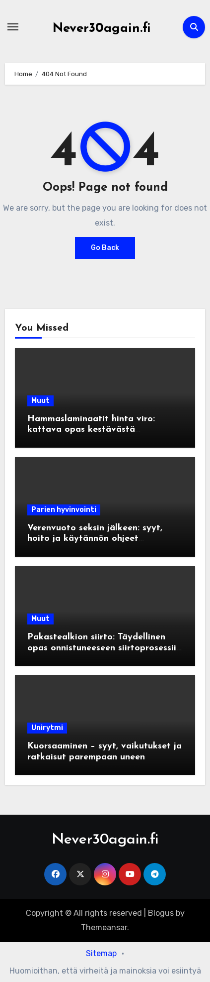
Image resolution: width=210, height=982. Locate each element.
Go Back (105, 248)
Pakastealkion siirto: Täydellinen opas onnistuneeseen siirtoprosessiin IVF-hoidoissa (104, 647)
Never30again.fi (102, 28)
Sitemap (101, 953)
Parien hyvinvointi (63, 509)
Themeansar (104, 927)
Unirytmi (47, 728)
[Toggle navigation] (13, 27)
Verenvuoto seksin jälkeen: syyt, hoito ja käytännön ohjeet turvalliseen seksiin (94, 538)
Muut (40, 400)
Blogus (161, 913)
